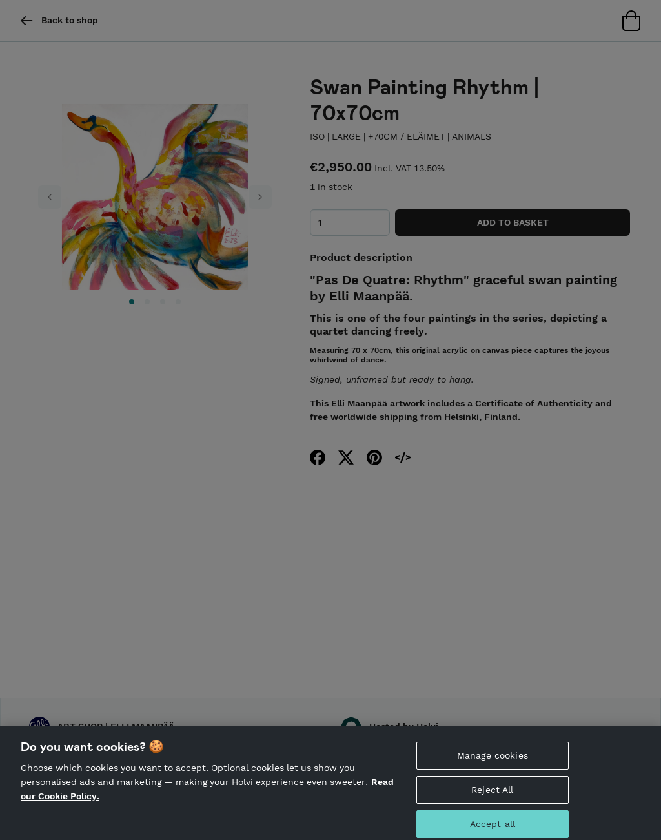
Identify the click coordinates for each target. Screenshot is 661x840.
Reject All (492, 795)
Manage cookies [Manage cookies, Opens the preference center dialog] (492, 762)
